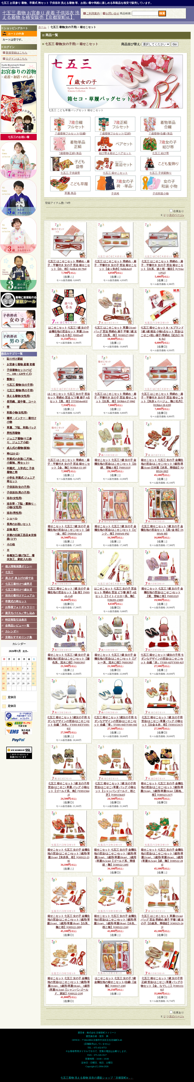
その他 (11, 544)
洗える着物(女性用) (18, 396)
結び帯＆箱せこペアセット (115, 152)
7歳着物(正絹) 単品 (70, 152)
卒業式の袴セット (16, 601)
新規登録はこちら (16, 52)
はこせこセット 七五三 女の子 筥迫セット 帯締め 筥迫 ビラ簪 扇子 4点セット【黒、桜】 (68, 397)
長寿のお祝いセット (19, 524)
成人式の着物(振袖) (18, 448)
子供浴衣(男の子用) (18, 492)
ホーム (42, 27)
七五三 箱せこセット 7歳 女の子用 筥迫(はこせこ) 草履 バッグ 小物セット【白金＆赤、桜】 (162, 721)
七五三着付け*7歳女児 (18, 589)
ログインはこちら (16, 58)
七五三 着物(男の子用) (20, 390)
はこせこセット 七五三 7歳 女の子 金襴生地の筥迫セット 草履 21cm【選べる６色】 (68, 331)
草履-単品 (70, 192)
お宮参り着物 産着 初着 (21, 364)
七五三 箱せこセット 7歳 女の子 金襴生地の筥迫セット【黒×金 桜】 (162, 530)
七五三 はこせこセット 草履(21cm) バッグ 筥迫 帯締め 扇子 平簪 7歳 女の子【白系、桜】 (115, 331)
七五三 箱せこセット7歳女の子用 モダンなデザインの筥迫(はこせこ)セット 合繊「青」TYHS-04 (115, 721)
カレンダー (12, 631)
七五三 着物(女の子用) (20, 384)
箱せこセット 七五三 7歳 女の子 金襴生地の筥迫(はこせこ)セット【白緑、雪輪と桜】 (115, 463)
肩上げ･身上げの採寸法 (19, 578)
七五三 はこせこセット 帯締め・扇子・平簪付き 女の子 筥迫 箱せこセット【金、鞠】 (68, 463)
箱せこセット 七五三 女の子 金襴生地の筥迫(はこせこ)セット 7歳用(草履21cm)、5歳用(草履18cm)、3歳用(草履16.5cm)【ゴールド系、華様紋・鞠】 (115, 857)
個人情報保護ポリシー (18, 566)
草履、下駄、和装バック (21, 427)
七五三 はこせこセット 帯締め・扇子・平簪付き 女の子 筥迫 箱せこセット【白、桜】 (68, 265)
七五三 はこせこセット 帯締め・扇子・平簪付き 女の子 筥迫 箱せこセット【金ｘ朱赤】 (115, 265)
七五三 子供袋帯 (70, 171)
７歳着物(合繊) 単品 (160, 132)
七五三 (9, 572)
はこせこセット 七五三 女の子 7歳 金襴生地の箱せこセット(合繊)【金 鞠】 (115, 982)
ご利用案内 (93, 13)
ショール (12, 518)
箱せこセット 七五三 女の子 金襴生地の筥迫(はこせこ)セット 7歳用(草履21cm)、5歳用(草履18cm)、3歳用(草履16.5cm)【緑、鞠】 (162, 857)
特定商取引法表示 (16, 619)
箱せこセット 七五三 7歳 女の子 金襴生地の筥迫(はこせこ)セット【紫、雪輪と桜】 (162, 592)
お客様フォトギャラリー (20, 607)
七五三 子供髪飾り (160, 171)
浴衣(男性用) (14, 512)
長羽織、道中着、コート (21, 401)
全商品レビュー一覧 (17, 625)
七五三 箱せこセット (115, 171)
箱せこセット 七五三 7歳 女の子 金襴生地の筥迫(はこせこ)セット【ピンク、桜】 (115, 530)
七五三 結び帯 (160, 152)
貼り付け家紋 (15, 358)
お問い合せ (112, 13)
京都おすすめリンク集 (18, 637)
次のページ (176, 215)
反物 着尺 (12, 529)
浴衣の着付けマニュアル (20, 595)
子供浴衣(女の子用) (18, 486)
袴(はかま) (13, 453)
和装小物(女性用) (17, 412)
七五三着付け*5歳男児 (18, 583)
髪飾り (11, 379)
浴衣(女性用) (14, 498)
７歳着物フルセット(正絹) (115, 132)
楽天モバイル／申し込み (20, 613)
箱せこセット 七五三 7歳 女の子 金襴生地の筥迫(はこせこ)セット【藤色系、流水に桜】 (68, 658)
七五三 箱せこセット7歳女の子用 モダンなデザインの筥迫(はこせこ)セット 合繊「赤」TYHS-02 (161, 658)
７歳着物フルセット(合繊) (70, 132)
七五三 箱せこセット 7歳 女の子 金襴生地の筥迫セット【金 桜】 (68, 592)
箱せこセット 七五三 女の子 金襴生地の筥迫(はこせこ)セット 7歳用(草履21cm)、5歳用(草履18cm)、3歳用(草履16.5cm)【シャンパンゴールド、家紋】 (68, 986)
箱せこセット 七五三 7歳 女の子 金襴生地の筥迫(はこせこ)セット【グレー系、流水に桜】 (115, 658)
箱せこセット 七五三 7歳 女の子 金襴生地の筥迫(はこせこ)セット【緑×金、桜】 (68, 530)
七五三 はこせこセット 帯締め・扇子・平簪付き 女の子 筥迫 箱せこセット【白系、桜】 (115, 397)
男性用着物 (13, 433)
